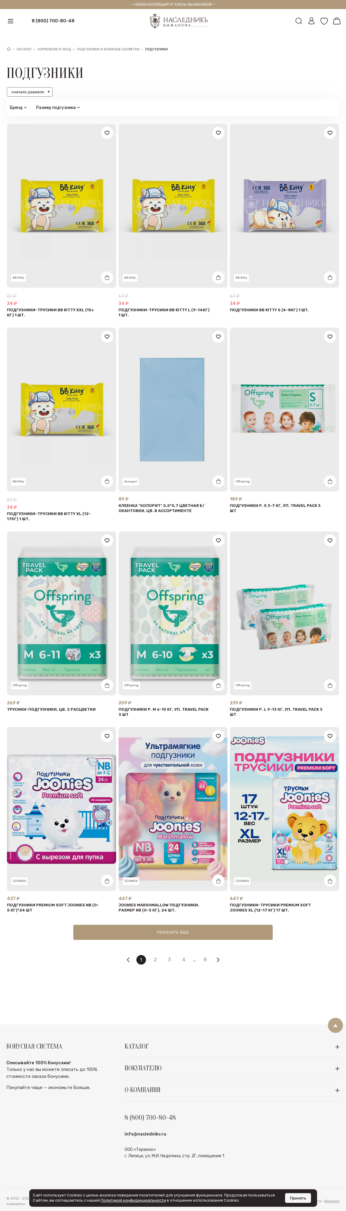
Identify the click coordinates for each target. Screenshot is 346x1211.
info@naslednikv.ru (145, 1149)
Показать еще (173, 932)
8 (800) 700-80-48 (53, 21)
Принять (298, 1198)
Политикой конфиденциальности (133, 1200)
